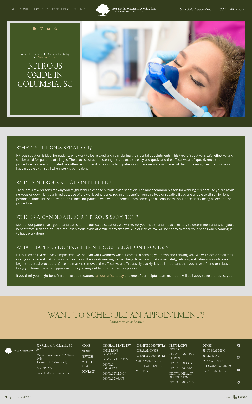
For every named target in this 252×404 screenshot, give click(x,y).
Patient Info (87, 364)
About (86, 351)
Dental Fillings (114, 373)
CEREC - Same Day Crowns (181, 356)
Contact (88, 371)
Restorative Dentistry (178, 347)
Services (37, 54)
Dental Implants (181, 382)
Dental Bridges (180, 363)
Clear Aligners (147, 350)
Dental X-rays (113, 378)
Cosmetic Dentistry (150, 345)
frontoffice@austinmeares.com (53, 373)
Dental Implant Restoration (181, 375)
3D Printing (211, 355)
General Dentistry (58, 54)
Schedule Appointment (197, 9)
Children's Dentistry (110, 352)
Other (207, 345)
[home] (126, 9)
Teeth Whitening (149, 366)
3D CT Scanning (214, 350)
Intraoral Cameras (217, 366)
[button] (40, 9)
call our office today (109, 275)
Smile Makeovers (148, 360)
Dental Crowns (181, 368)
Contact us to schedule (125, 322)
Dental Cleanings (116, 359)
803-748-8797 (232, 9)
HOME (86, 345)
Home (22, 54)
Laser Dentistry (214, 371)
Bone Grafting (213, 360)
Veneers (142, 371)
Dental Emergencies (112, 366)
